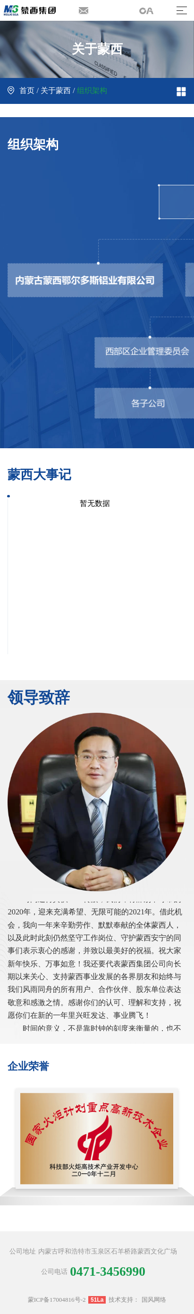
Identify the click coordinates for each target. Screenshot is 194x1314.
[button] (179, 1143)
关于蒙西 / (58, 90)
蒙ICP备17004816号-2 (57, 1299)
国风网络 (154, 1299)
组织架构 (92, 90)
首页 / (24, 90)
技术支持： (124, 1299)
